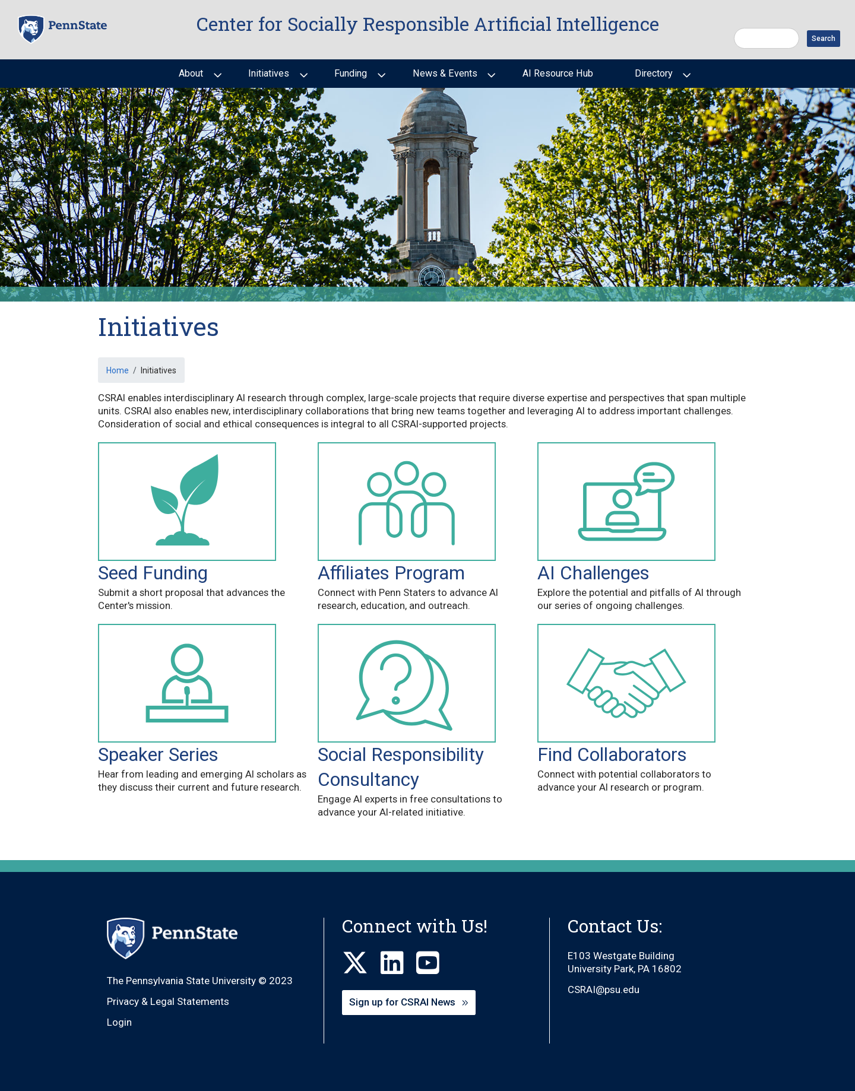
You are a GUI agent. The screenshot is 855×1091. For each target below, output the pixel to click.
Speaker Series (158, 755)
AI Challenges (593, 573)
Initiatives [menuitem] (267, 78)
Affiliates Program (391, 573)
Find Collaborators (612, 755)
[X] (361, 963)
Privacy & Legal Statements (168, 1001)
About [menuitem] (189, 78)
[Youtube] (434, 963)
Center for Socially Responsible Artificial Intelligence (428, 23)
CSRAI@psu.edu (603, 989)
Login (119, 1022)
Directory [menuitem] (652, 78)
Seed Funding (153, 573)
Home (117, 370)
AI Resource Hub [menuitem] (557, 73)
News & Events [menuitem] (444, 78)
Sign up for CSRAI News (402, 1002)
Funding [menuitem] (349, 78)
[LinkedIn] (398, 963)
